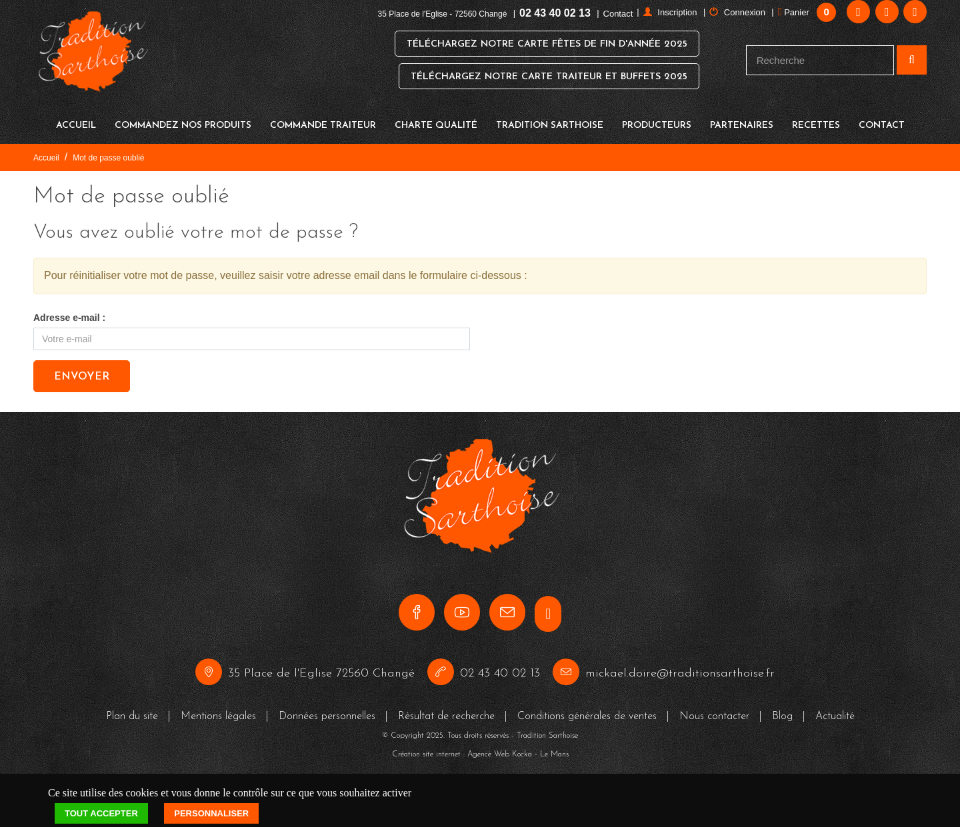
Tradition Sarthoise (549, 119)
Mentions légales (218, 709)
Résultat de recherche (446, 709)
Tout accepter (101, 807)
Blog (782, 709)
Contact (618, 14)
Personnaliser (211, 807)
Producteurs (656, 119)
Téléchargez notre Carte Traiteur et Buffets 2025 (543, 78)
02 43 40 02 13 (555, 13)
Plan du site (132, 709)
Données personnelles (327, 709)
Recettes (816, 119)
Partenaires (741, 119)
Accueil (76, 119)
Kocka (522, 747)
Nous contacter (714, 709)
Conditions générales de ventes (587, 709)
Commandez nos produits (183, 119)
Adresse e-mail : (69, 311)
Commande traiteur (323, 119)
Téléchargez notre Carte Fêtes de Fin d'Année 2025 (540, 44)
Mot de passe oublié (108, 151)
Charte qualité (436, 119)
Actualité (835, 709)
